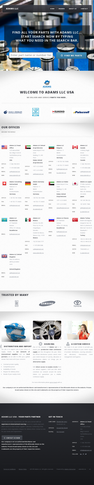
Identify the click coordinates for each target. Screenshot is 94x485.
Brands (62, 9)
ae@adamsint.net (38, 174)
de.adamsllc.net (37, 209)
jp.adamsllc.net (84, 212)
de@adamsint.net (38, 205)
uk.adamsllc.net (14, 277)
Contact (84, 9)
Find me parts (73, 55)
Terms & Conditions (9, 469)
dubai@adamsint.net (63, 208)
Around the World (62, 428)
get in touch (53, 382)
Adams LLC (12, 8)
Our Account (60, 432)
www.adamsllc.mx (38, 253)
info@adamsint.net (86, 450)
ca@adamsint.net (85, 171)
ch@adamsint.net (14, 205)
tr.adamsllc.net (84, 253)
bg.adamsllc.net (61, 173)
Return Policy (23, 469)
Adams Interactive (69, 469)
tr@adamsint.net (85, 245)
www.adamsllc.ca (85, 175)
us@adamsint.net (14, 171)
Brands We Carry (62, 422)
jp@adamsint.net (85, 208)
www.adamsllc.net (14, 175)
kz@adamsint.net (14, 234)
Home (52, 9)
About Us (73, 9)
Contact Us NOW (13, 438)
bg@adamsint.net (62, 169)
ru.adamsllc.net (61, 235)
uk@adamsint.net (14, 273)
